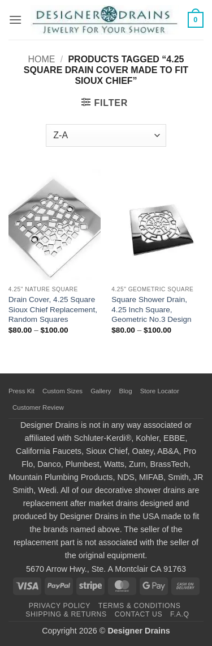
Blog (125, 391)
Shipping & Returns (66, 614)
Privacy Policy (59, 606)
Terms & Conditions (139, 606)
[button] (15, 19)
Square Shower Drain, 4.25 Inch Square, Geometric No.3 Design (151, 309)
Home (41, 59)
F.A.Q (179, 614)
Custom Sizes (62, 391)
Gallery (100, 391)
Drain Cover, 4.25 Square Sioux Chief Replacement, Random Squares (52, 309)
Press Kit (21, 391)
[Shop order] (106, 135)
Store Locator (159, 391)
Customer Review (38, 407)
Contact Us (139, 614)
